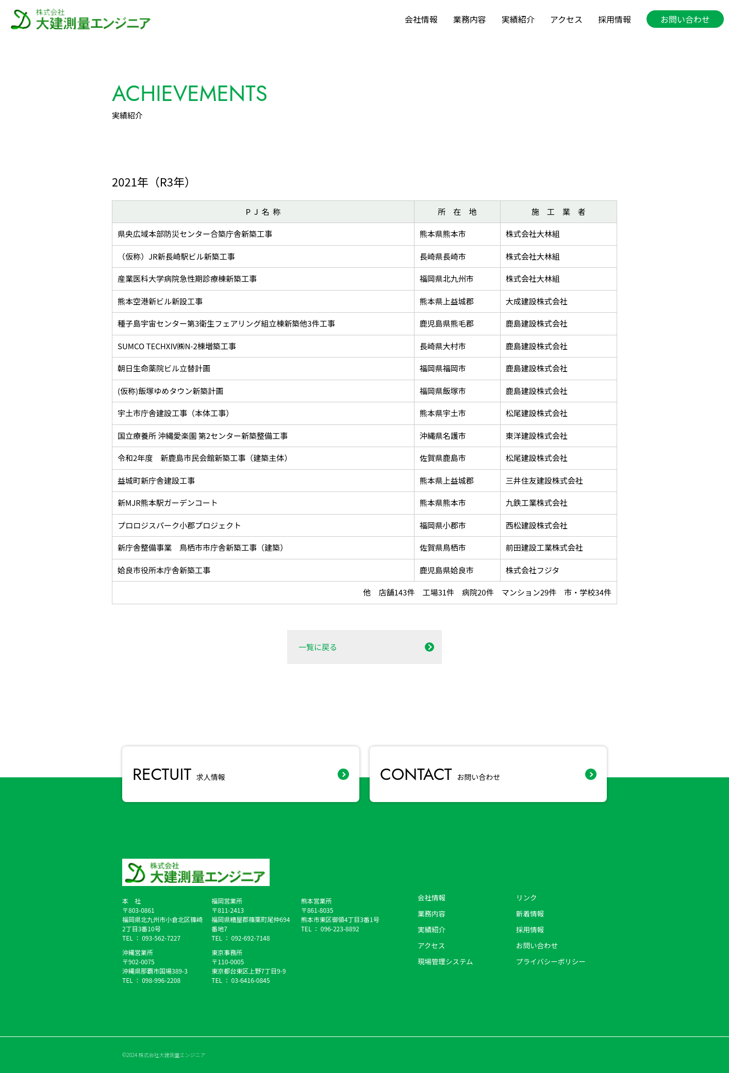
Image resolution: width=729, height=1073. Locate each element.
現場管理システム (445, 961)
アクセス (566, 19)
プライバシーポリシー (551, 961)
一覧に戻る (318, 646)
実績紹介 (518, 19)
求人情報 (178, 774)
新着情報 (530, 913)
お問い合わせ (440, 774)
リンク (526, 897)
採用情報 (614, 19)
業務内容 (469, 19)
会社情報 (421, 19)
